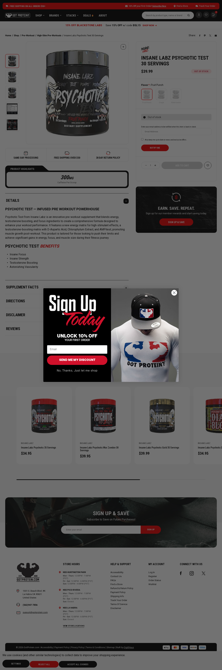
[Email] (77, 349)
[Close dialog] (174, 293)
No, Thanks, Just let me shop (77, 370)
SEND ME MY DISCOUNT (77, 360)
